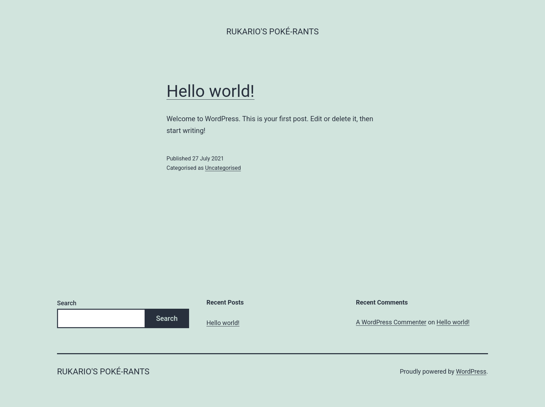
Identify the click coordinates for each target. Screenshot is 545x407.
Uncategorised (223, 168)
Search (66, 303)
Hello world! (210, 91)
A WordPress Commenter (391, 322)
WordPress (471, 371)
